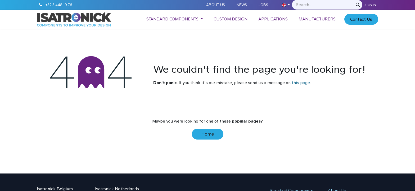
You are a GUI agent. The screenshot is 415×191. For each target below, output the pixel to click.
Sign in (370, 5)
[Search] (357, 5)
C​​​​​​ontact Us (361, 19)
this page (301, 82)
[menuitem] (174, 19)
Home (207, 134)
